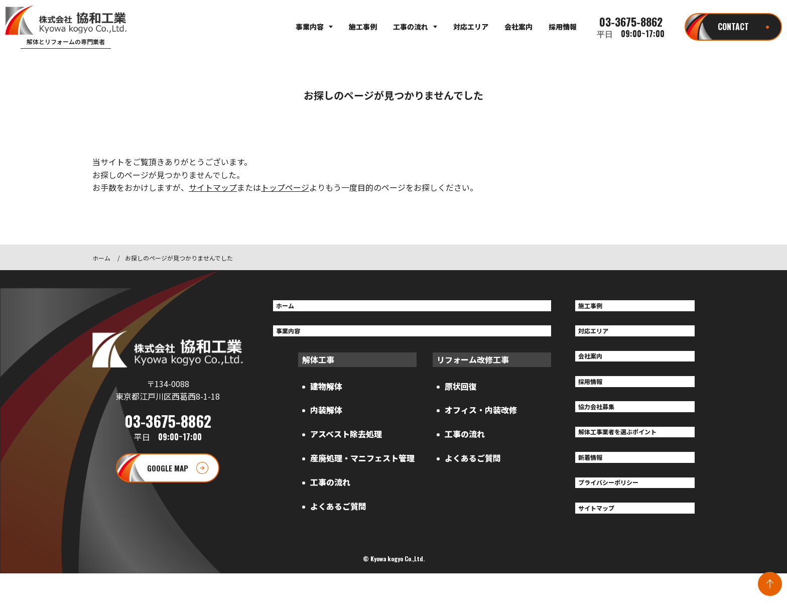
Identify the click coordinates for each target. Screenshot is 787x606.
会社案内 (518, 27)
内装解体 (326, 417)
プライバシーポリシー (619, 510)
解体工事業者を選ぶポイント (631, 452)
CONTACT (733, 27)
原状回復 (461, 393)
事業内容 (310, 27)
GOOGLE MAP (167, 484)
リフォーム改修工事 (473, 366)
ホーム (101, 258)
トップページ (285, 187)
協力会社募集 (603, 423)
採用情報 (563, 27)
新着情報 (595, 480)
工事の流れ (410, 27)
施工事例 (363, 27)
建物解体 (326, 393)
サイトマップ (213, 187)
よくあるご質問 (338, 514)
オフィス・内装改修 (481, 417)
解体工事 (318, 366)
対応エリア (470, 27)
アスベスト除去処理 (346, 441)
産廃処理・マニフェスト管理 (362, 465)
